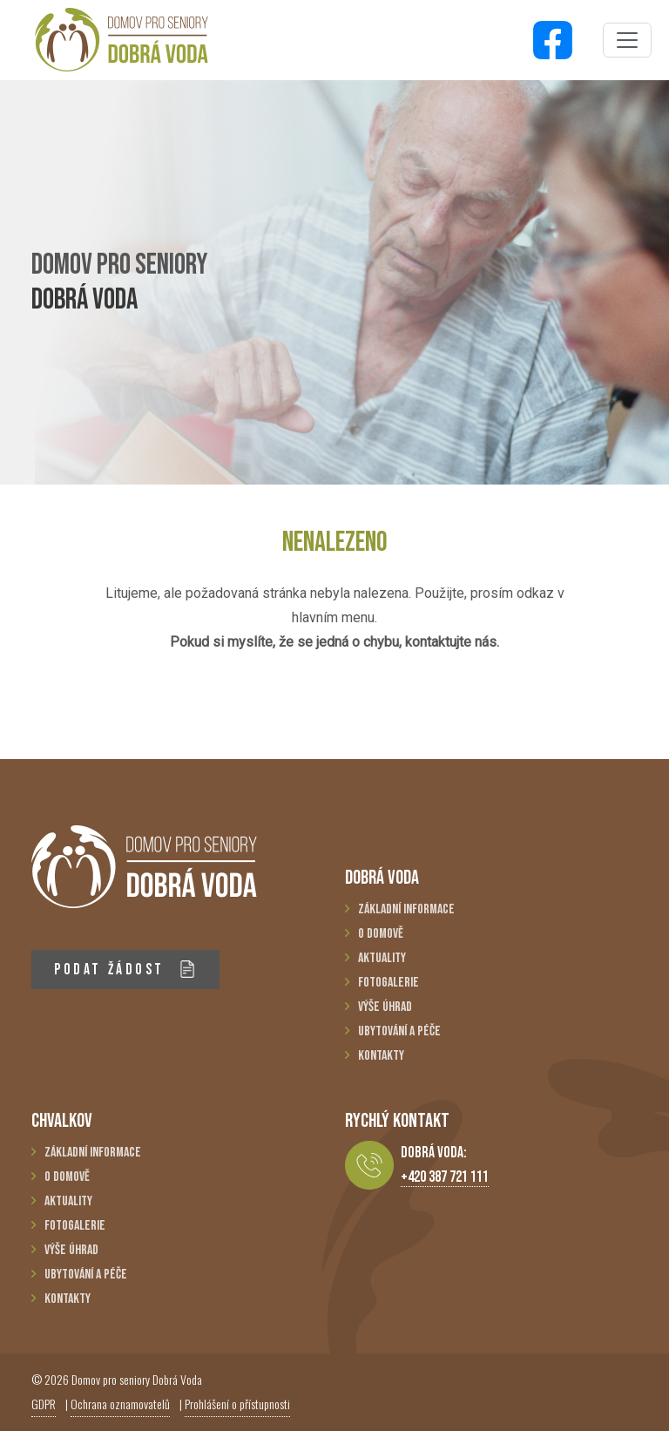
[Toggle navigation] (627, 40)
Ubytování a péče (399, 1031)
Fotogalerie (388, 982)
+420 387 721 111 (445, 1177)
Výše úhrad (385, 1007)
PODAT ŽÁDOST (125, 969)
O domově (380, 934)
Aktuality (382, 958)
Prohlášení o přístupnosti (237, 1403)
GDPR (43, 1403)
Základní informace (406, 909)
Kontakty (381, 1056)
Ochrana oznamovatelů (120, 1403)
